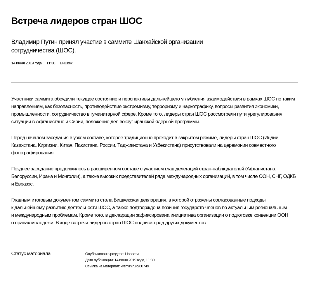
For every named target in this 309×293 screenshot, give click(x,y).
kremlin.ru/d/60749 (135, 266)
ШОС (269, 99)
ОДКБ (289, 176)
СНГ (276, 176)
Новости (131, 254)
